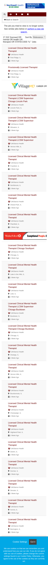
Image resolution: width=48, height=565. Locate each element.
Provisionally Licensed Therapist (22, 67)
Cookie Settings (20, 542)
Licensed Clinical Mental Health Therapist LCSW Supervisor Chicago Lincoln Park (22, 98)
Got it (32, 542)
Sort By (28, 37)
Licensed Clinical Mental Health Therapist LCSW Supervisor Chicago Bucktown (22, 306)
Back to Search (11, 20)
